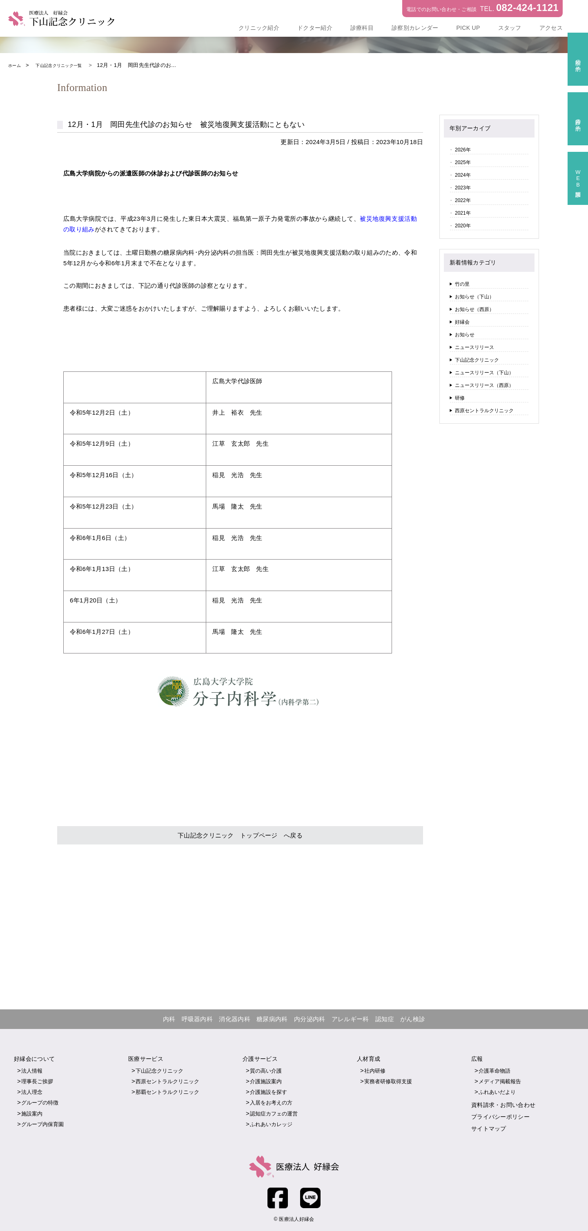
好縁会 (462, 322)
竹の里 (462, 284)
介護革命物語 (494, 1070)
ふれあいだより (497, 1092)
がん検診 (412, 1018)
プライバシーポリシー (500, 1116)
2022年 (463, 200)
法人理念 (31, 1092)
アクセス (551, 27)
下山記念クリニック (477, 360)
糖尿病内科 (272, 1018)
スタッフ (509, 27)
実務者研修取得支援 (388, 1081)
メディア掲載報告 (500, 1081)
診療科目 (362, 27)
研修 (460, 398)
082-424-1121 (527, 7)
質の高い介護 (266, 1070)
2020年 (463, 226)
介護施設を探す (268, 1092)
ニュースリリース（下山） (484, 373)
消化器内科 (234, 1018)
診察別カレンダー (415, 27)
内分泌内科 (309, 1018)
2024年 (463, 175)
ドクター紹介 (314, 27)
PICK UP (468, 27)
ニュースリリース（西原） (484, 385)
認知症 (384, 1018)
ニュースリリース (474, 347)
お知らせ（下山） (474, 297)
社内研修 (374, 1070)
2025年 (463, 162)
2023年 (463, 188)
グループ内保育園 (42, 1123)
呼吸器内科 (197, 1018)
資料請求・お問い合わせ (503, 1104)
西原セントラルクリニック (484, 410)
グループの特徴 (39, 1102)
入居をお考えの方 (271, 1102)
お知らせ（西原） (474, 309)
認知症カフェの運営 (274, 1113)
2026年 (463, 150)
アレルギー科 (350, 1018)
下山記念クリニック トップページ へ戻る (240, 834)
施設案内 (31, 1113)
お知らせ (464, 335)
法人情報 (31, 1070)
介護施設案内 (266, 1081)
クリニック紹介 (258, 27)
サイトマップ (488, 1127)
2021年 (463, 213)
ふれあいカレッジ (271, 1123)
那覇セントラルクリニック (167, 1092)
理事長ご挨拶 (37, 1081)
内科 (169, 1018)
